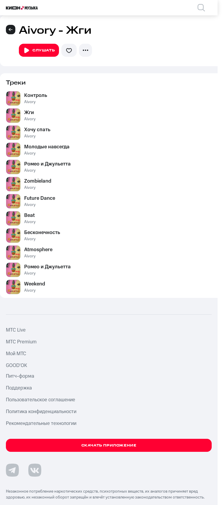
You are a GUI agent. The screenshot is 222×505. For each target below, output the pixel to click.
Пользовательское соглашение (40, 399)
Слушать (39, 50)
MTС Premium (21, 341)
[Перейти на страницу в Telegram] (12, 470)
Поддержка (19, 388)
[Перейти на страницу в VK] (34, 470)
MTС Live (16, 330)
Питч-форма (20, 376)
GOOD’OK (16, 365)
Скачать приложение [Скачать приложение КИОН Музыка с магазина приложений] (109, 445)
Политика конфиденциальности (41, 411)
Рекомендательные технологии (41, 423)
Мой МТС (16, 353)
